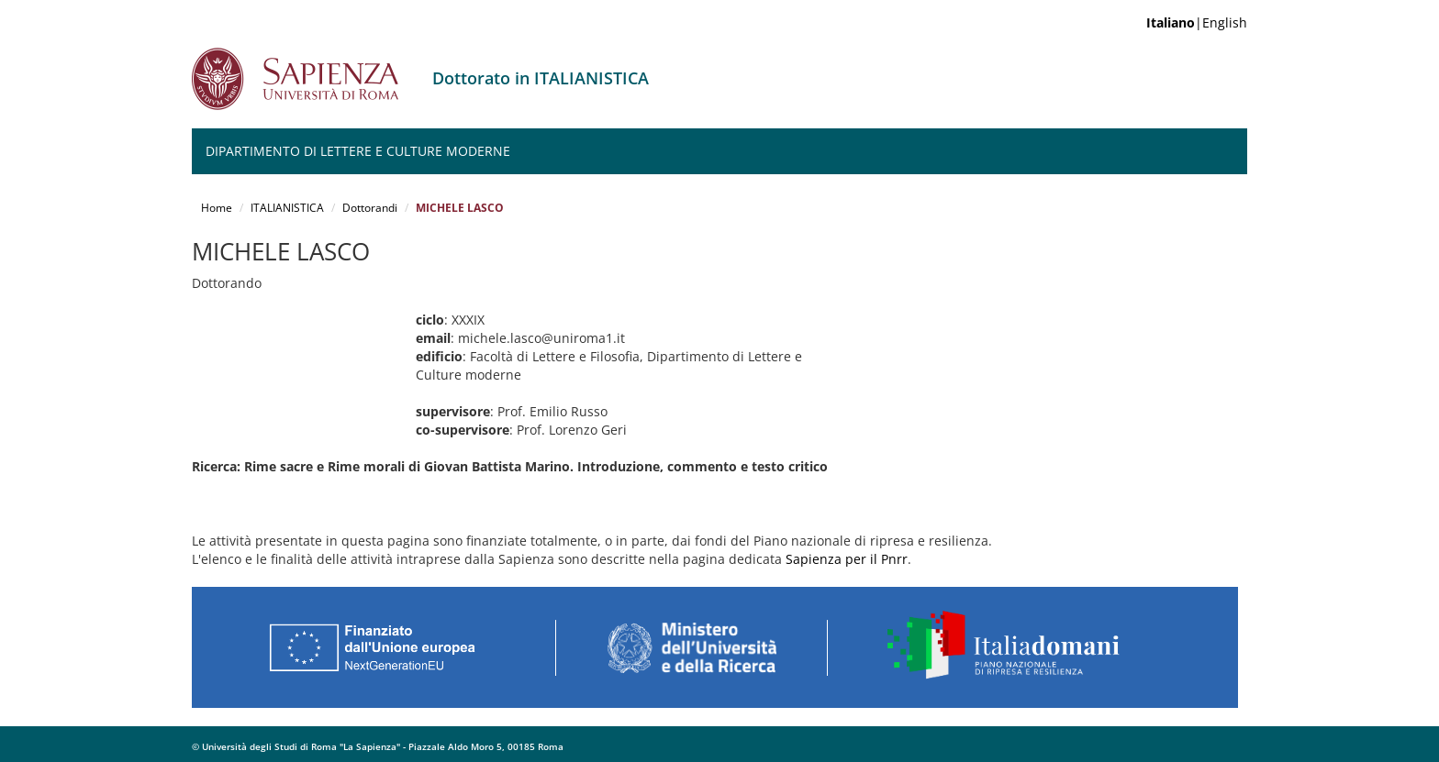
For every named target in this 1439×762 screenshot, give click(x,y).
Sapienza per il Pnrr (847, 559)
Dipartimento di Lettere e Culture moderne (358, 151)
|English (1196, 22)
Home (216, 207)
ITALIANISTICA (287, 207)
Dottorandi (369, 207)
